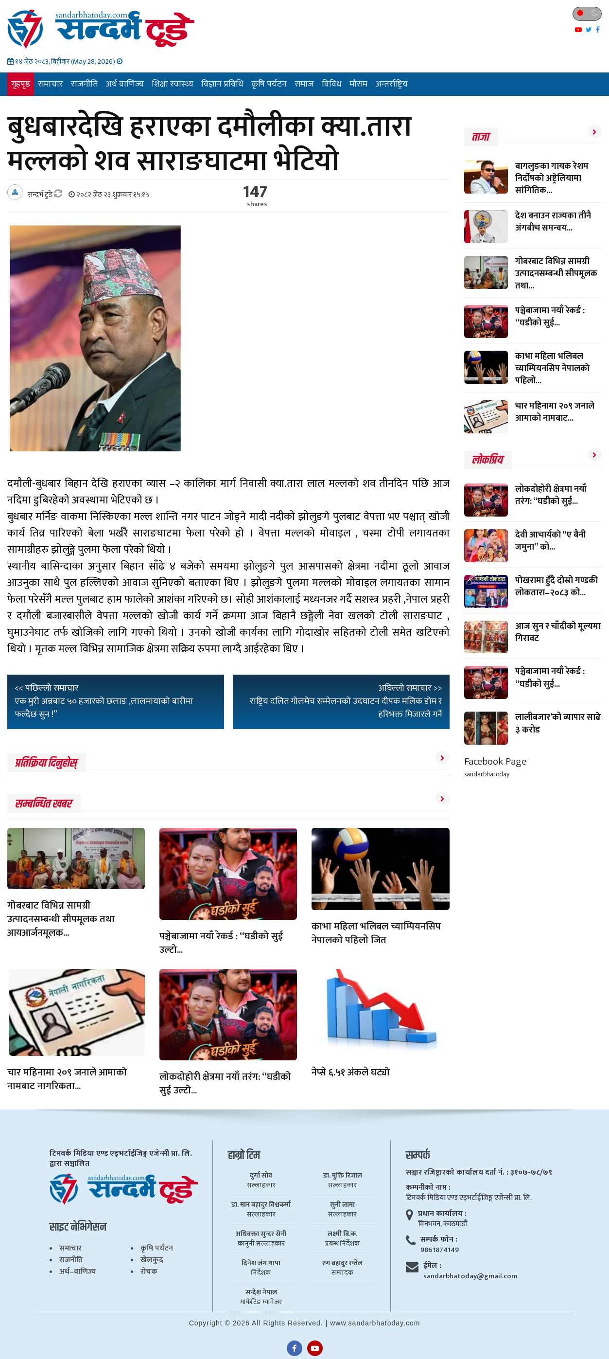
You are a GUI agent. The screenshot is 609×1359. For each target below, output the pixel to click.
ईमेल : (432, 1266)
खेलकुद (151, 1260)
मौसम (358, 84)
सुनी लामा (342, 1204)
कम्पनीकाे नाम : (428, 1187)
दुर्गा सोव (261, 1175)
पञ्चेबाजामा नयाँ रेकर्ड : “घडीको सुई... (550, 317)
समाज (304, 84)
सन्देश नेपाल (261, 1292)
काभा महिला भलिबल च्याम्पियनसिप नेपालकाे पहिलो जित (376, 933)
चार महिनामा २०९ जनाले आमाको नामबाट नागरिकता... (67, 1079)
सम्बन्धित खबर (43, 804)
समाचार (50, 84)
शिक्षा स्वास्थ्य (172, 84)
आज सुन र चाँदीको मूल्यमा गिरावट (558, 632)
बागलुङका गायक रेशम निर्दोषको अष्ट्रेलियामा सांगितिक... (552, 178)
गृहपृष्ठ (20, 84)
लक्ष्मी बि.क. (342, 1234)
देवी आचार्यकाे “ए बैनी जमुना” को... (550, 541)
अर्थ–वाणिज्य (77, 1271)
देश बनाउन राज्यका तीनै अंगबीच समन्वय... (553, 222)
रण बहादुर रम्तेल (342, 1263)
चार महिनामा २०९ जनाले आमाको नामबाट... (554, 412)
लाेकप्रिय (486, 460)
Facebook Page (495, 761)
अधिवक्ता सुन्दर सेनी (261, 1234)
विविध (332, 84)
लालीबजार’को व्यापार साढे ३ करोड (558, 723)
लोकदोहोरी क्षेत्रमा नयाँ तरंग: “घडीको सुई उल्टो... (225, 1083)
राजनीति (84, 84)
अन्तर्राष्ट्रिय (391, 84)
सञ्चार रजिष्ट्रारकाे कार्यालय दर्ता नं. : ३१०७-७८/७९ (479, 1172)
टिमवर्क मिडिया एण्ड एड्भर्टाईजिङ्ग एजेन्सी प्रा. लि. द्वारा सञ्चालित (121, 1158)
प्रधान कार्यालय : (442, 1214)
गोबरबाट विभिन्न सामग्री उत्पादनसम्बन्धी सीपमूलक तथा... (556, 273)
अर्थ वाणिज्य (124, 84)
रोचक (148, 1271)
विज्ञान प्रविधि (222, 84)
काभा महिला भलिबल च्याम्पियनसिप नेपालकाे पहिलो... (552, 368)
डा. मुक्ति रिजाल (342, 1175)
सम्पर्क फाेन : (438, 1239)
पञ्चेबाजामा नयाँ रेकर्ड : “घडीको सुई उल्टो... (221, 943)
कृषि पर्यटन (269, 84)
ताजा (479, 137)
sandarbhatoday (486, 774)
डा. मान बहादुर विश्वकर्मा (261, 1204)
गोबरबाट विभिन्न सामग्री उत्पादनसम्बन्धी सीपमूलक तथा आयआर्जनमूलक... (61, 919)
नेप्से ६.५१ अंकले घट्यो (351, 1072)
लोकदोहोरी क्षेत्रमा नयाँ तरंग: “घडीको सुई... (551, 495)
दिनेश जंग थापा (261, 1263)
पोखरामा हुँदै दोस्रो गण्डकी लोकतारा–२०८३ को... (556, 586)
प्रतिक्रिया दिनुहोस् (45, 763)
